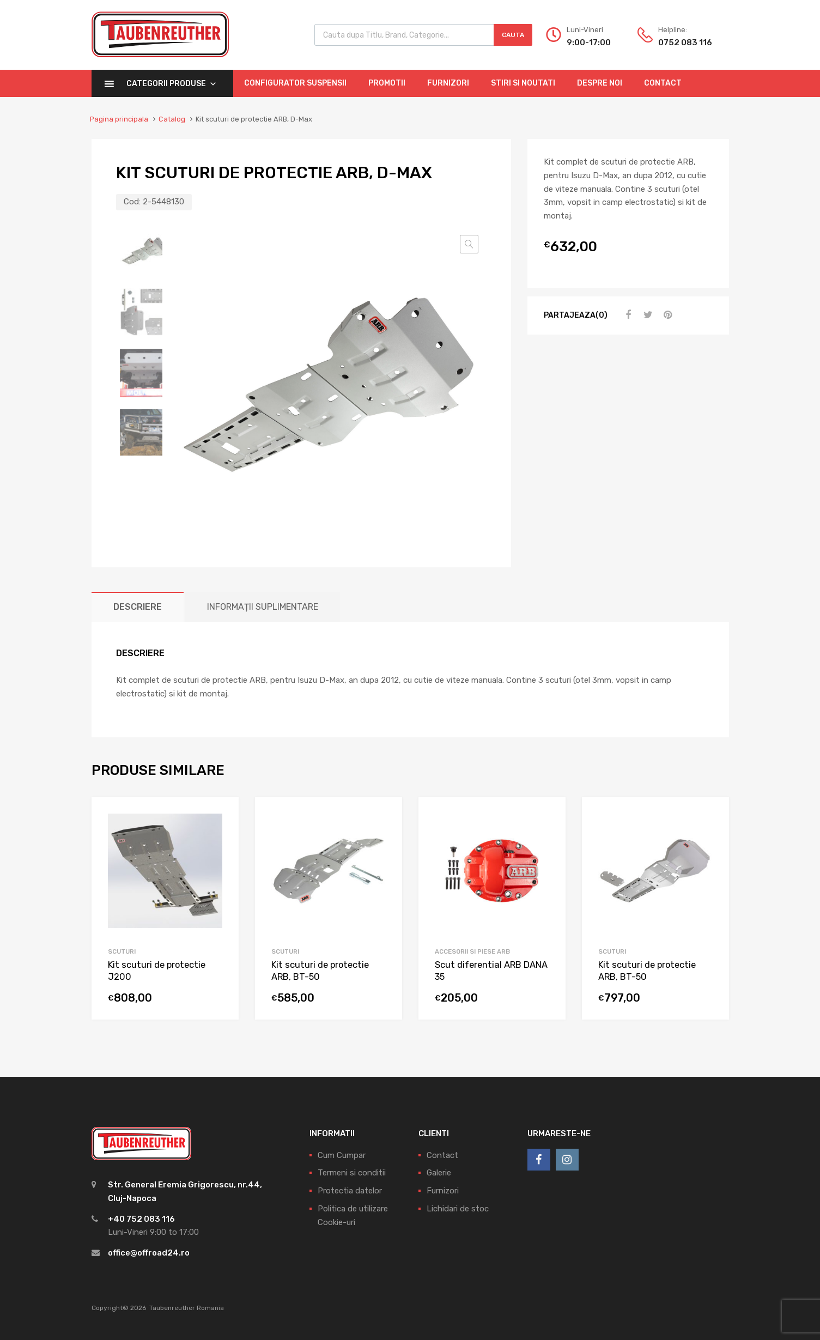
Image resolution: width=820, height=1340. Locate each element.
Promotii (386, 83)
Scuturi (122, 951)
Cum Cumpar (342, 1155)
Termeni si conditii (352, 1173)
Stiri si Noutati (523, 83)
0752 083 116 (685, 42)
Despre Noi (599, 83)
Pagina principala (119, 119)
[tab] (138, 607)
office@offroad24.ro (149, 1253)
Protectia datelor (350, 1191)
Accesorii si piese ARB (472, 951)
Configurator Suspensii (295, 83)
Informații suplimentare (262, 607)
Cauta (513, 35)
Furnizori (448, 83)
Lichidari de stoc (458, 1209)
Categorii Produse (171, 83)
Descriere (137, 607)
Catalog (172, 119)
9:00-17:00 (589, 42)
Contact (663, 83)
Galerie (439, 1173)
